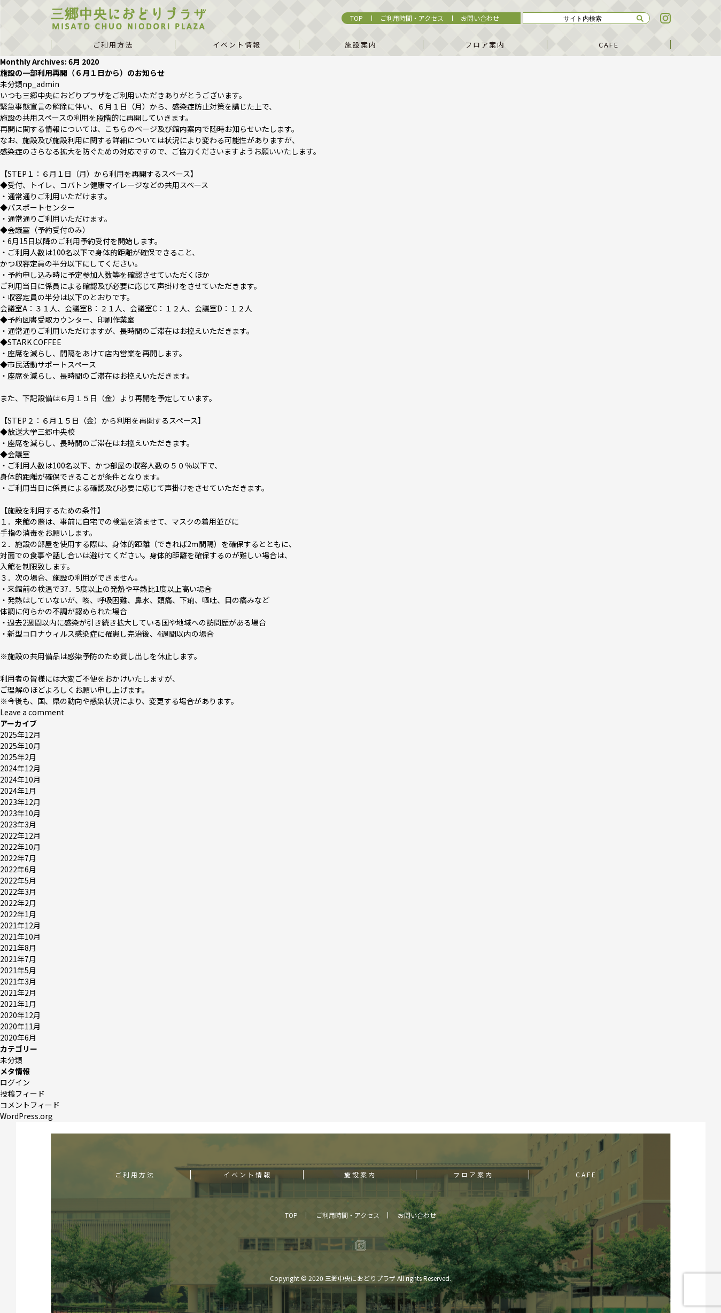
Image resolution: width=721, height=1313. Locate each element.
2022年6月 (18, 869)
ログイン (15, 1082)
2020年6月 (18, 1037)
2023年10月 (20, 813)
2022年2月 (18, 902)
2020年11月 (20, 1026)
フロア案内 (485, 44)
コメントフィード (30, 1104)
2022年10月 (20, 846)
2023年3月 (18, 824)
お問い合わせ (480, 17)
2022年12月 (20, 835)
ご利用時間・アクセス (412, 17)
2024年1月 (18, 790)
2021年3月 (18, 981)
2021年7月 (18, 959)
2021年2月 (18, 992)
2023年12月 (20, 801)
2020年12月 (20, 1015)
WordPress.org (26, 1116)
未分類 (11, 84)
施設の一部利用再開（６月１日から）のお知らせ (82, 72)
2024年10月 (20, 779)
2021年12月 (20, 925)
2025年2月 (18, 757)
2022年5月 (18, 880)
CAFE (609, 44)
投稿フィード (22, 1093)
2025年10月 (20, 745)
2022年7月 (18, 858)
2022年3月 (18, 891)
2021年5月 (18, 970)
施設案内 (361, 44)
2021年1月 (18, 1003)
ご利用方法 (113, 44)
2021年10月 (20, 936)
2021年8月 (18, 947)
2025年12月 (20, 734)
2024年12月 (20, 768)
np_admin (40, 84)
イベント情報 (237, 44)
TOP (356, 17)
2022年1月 (18, 914)
